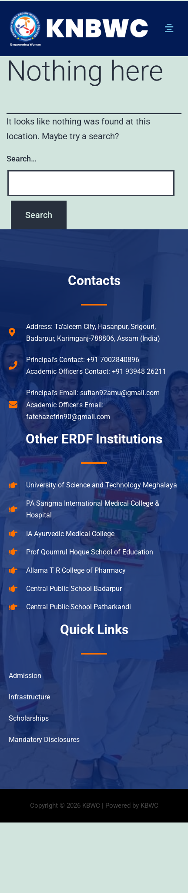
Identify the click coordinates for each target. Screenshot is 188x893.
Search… (22, 158)
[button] (169, 28)
